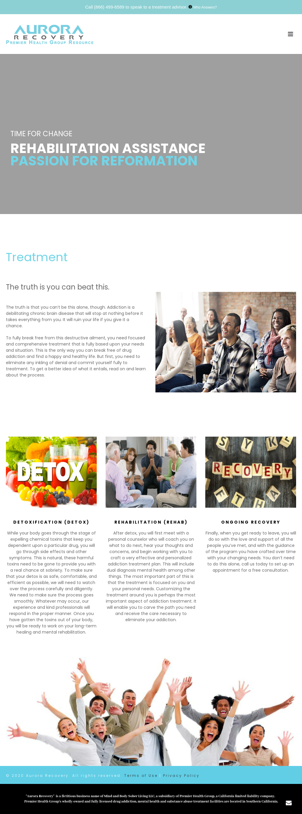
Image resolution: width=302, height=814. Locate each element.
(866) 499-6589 (109, 6)
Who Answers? (205, 7)
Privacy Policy (181, 775)
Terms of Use (141, 775)
